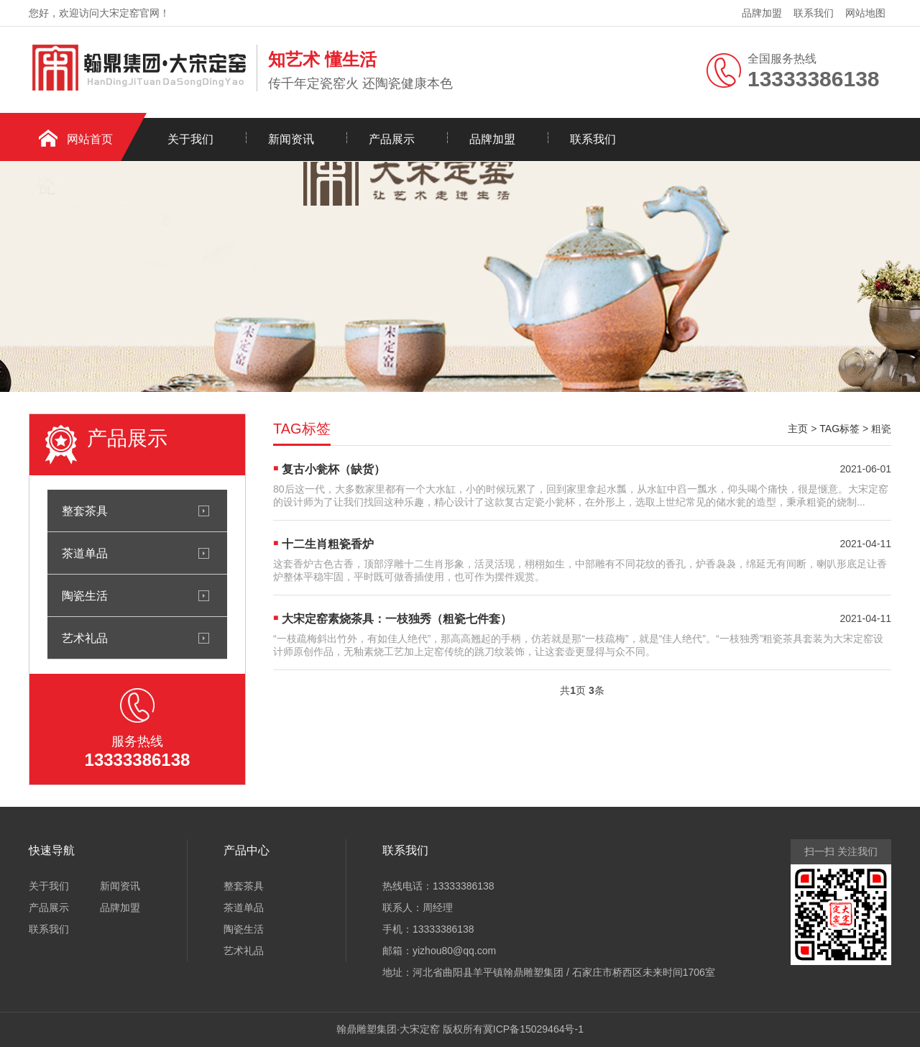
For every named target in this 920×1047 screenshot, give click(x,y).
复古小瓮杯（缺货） (333, 469)
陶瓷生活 (85, 595)
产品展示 (392, 139)
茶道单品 (85, 553)
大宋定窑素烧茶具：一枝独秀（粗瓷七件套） (397, 619)
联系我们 (814, 13)
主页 (798, 428)
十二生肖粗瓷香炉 (328, 544)
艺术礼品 (85, 637)
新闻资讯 (291, 139)
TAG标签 (839, 428)
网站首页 (90, 139)
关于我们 (190, 139)
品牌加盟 (762, 13)
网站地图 (865, 13)
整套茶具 (85, 510)
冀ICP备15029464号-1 (533, 1029)
